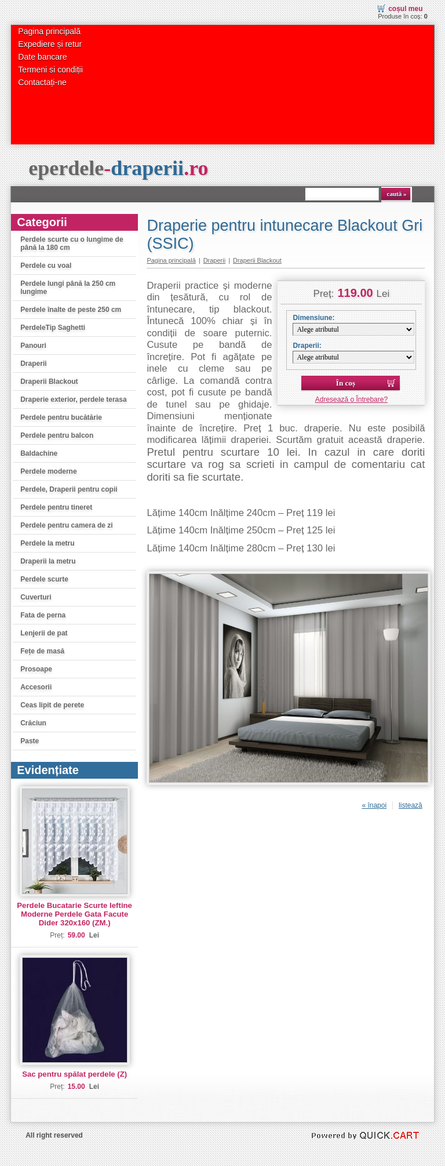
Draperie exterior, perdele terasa (73, 399)
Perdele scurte (44, 579)
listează (410, 805)
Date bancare (42, 56)
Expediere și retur (50, 44)
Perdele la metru (47, 543)
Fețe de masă (42, 651)
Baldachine (38, 453)
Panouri (33, 346)
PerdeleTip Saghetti (52, 328)
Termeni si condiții (50, 69)
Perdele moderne (48, 471)
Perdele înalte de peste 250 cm (70, 310)
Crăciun (33, 723)
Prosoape (36, 669)
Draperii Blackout (49, 381)
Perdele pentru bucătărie (61, 417)
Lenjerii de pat (43, 633)
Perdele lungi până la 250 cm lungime (67, 287)
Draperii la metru (47, 561)
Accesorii (36, 687)
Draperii (33, 363)
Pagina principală (49, 31)
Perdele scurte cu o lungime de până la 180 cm (71, 243)
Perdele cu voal (45, 265)
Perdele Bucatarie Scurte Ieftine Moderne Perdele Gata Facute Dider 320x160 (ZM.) (74, 914)
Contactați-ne (42, 82)
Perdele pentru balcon (56, 435)
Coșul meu (405, 9)
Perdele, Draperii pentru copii (68, 489)
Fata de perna (42, 615)
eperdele (118, 168)
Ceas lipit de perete (52, 705)
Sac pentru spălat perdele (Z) (74, 1074)
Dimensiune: (313, 318)
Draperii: (307, 346)
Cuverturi (35, 597)
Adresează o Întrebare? (351, 399)
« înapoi (374, 805)
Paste (29, 741)
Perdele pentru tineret (56, 507)
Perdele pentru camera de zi (66, 525)
